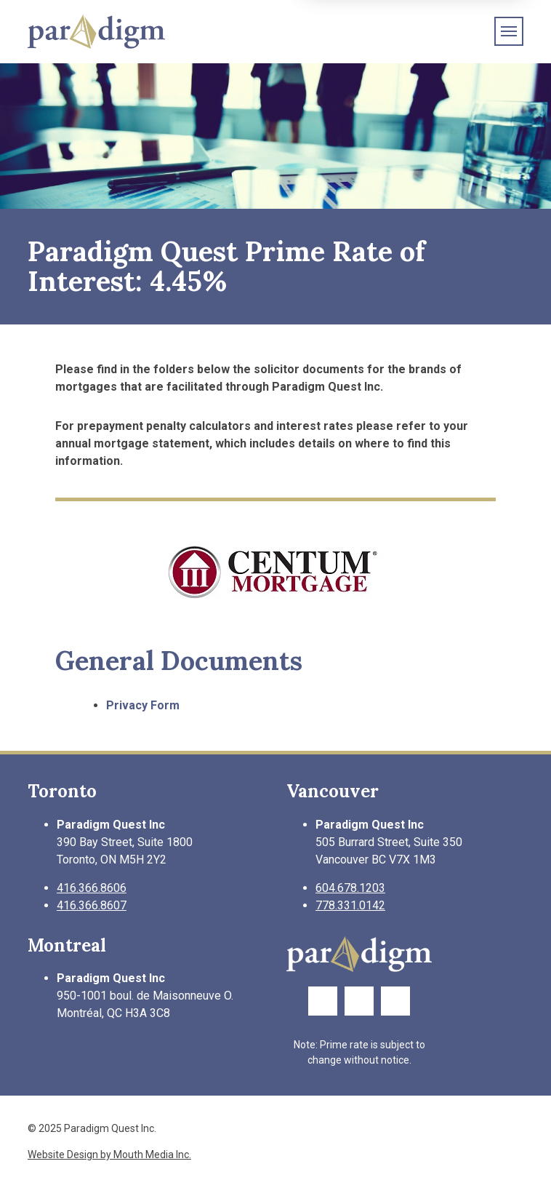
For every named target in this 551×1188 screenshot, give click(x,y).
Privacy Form (143, 705)
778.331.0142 (350, 905)
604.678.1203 (350, 888)
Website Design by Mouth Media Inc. (109, 1154)
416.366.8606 (91, 888)
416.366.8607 (91, 905)
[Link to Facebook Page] (322, 1001)
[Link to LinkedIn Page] (395, 1001)
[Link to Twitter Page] (359, 1001)
